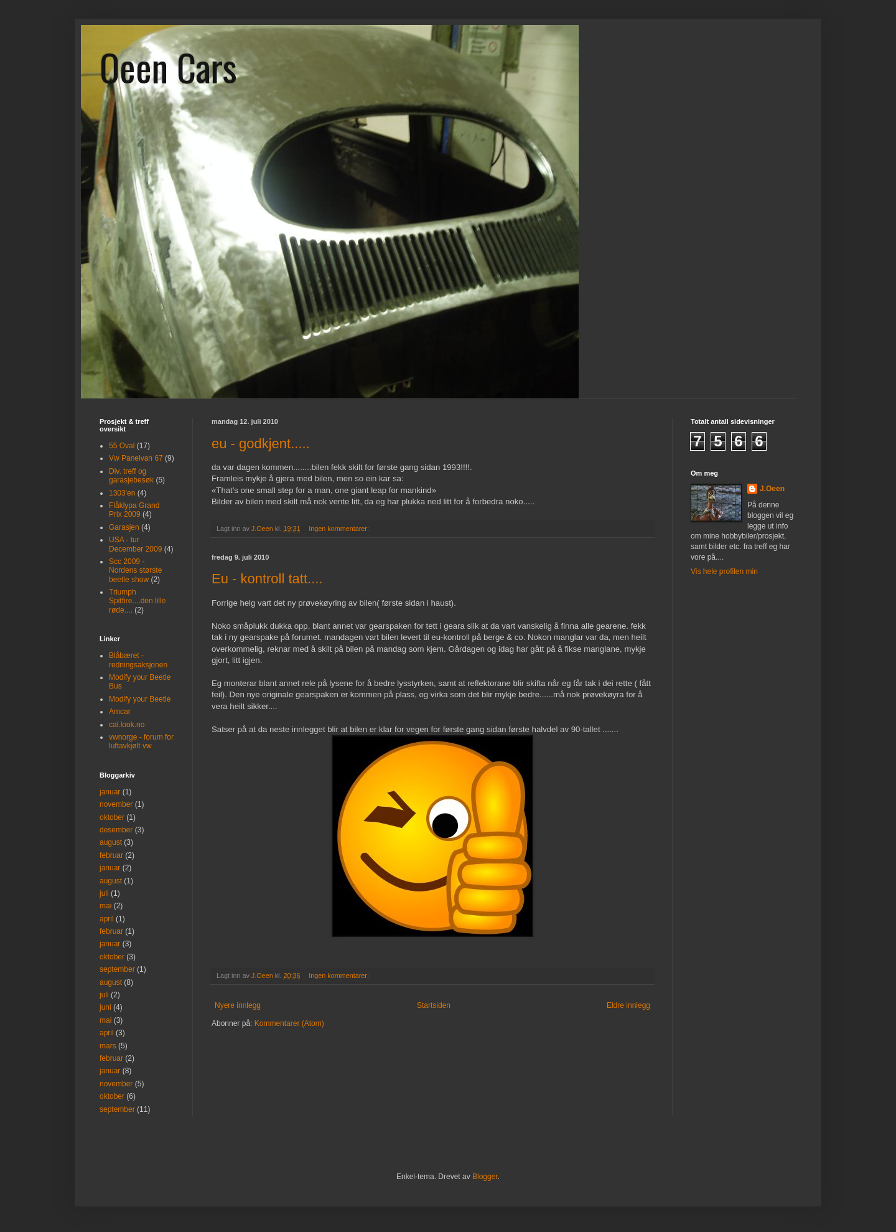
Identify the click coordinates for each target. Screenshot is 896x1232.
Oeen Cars (168, 66)
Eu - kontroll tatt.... (267, 578)
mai (105, 905)
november (116, 804)
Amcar (120, 711)
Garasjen (124, 527)
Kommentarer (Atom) (289, 1023)
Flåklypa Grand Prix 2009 (134, 510)
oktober (112, 817)
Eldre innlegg (628, 1005)
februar (111, 855)
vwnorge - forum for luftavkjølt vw (141, 741)
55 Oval (121, 445)
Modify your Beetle (139, 699)
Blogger (485, 1176)
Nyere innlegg (238, 1005)
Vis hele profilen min (724, 571)
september (117, 969)
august (111, 842)
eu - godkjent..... (261, 443)
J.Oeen (772, 488)
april (107, 919)
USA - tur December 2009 (135, 544)
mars (108, 1046)
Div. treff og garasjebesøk (131, 475)
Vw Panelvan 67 (136, 458)
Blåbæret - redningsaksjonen (138, 660)
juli (104, 893)
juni (105, 1007)
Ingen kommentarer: (340, 528)
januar (110, 792)
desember (116, 829)
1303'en (122, 493)
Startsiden (433, 1005)
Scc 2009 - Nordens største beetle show (135, 570)
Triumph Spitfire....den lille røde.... (137, 601)
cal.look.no (126, 724)
